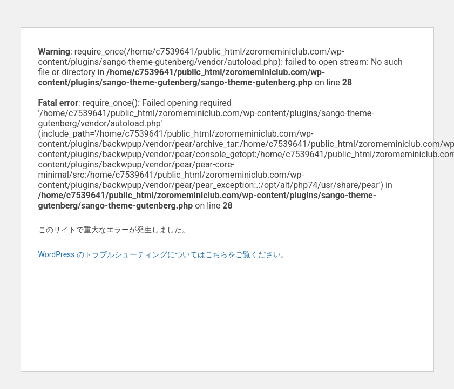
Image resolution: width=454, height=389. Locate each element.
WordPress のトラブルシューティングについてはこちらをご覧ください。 (163, 254)
